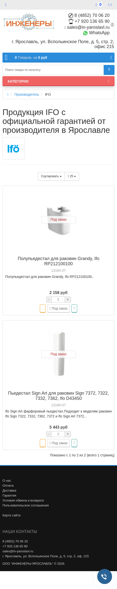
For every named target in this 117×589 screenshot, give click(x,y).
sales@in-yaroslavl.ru (87, 27)
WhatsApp (96, 32)
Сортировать (51, 176)
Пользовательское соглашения (25, 505)
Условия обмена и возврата (23, 500)
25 (72, 176)
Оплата (8, 485)
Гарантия (9, 495)
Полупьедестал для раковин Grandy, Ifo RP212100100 (58, 261)
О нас (6, 480)
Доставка (9, 490)
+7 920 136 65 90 (89, 21)
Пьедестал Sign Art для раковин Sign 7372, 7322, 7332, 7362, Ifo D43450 (58, 396)
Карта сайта (11, 515)
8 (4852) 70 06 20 (89, 15)
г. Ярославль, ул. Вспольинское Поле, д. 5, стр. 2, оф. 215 (45, 556)
